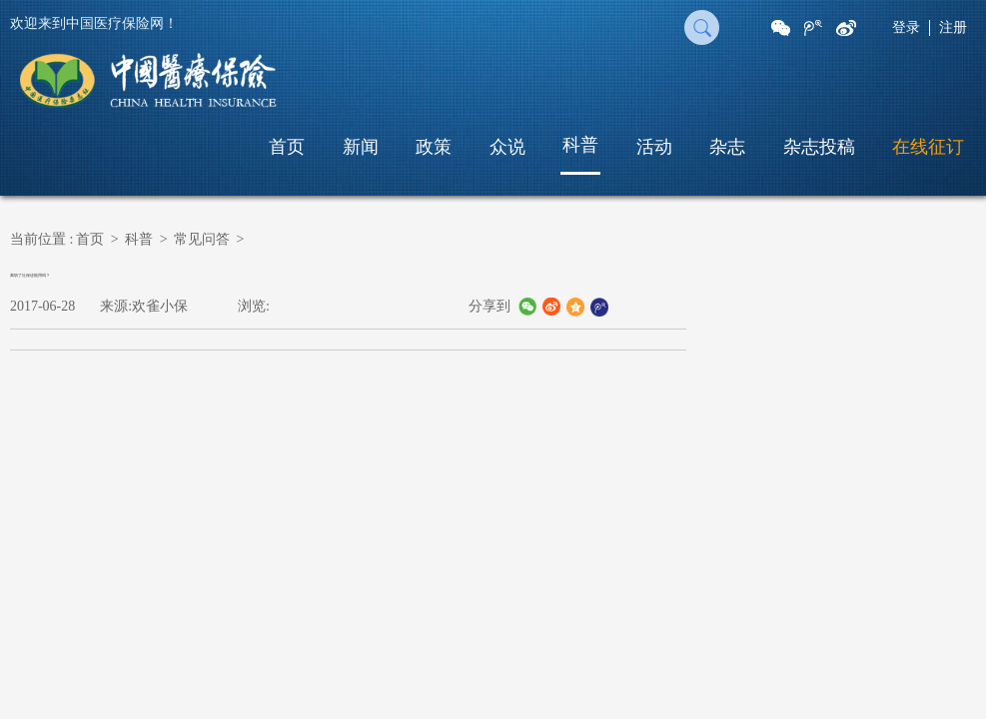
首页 (287, 147)
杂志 (727, 147)
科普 (580, 145)
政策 (434, 147)
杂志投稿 (819, 147)
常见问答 (202, 239)
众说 (507, 147)
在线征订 (928, 147)
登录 (906, 27)
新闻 (361, 147)
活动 (654, 147)
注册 (953, 27)
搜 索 (701, 27)
